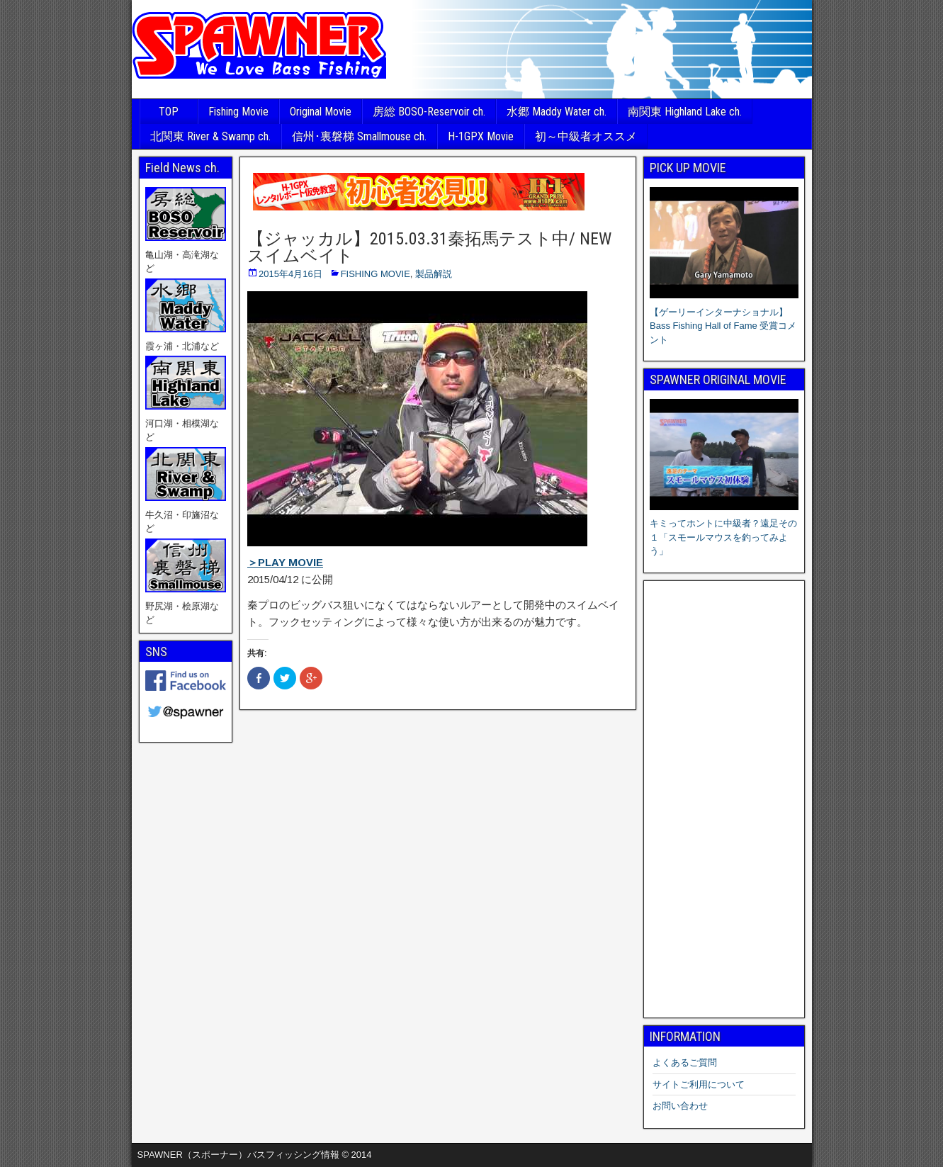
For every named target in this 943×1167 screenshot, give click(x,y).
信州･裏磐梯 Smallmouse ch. (359, 136)
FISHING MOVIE (375, 274)
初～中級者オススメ (586, 136)
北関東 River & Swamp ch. (210, 136)
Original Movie (320, 111)
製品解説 (433, 274)
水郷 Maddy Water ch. (556, 111)
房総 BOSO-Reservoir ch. (429, 111)
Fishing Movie (238, 111)
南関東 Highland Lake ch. (685, 111)
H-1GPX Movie (481, 136)
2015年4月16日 (290, 274)
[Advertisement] (724, 799)
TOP (169, 111)
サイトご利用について (699, 1084)
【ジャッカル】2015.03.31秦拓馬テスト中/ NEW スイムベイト (429, 247)
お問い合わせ (680, 1105)
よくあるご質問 (685, 1062)
